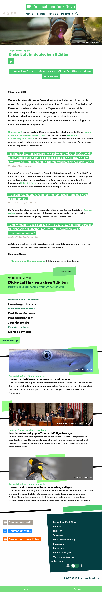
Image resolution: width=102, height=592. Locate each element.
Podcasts (40, 13)
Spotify (63, 71)
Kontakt (57, 526)
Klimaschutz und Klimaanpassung (28, 261)
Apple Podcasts (81, 71)
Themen (29, 13)
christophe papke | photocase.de (88, 42)
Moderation (67, 13)
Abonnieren (51, 76)
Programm (53, 13)
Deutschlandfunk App (23, 71)
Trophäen (58, 535)
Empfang (57, 530)
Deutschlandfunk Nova (64, 522)
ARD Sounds (47, 71)
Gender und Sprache (63, 556)
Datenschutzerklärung (64, 539)
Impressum (59, 544)
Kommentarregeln (62, 552)
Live (26, 589)
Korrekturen (59, 548)
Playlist (77, 589)
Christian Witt (15, 132)
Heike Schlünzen (28, 183)
